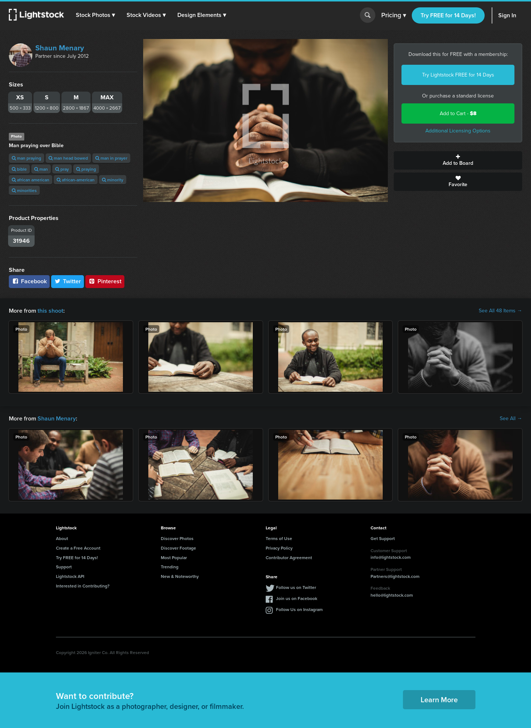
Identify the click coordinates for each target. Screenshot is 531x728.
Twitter (67, 281)
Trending (169, 567)
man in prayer (111, 158)
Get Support (383, 538)
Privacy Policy (279, 548)
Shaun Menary (59, 47)
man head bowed (68, 158)
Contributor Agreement (289, 557)
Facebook (29, 281)
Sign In (507, 15)
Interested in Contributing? (83, 586)
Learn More (439, 699)
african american (30, 180)
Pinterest (104, 281)
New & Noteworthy (180, 576)
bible (19, 169)
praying (86, 169)
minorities (24, 190)
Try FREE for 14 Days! (448, 15)
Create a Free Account (78, 548)
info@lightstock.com (391, 557)
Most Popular (174, 557)
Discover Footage (178, 548)
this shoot (50, 310)
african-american (76, 180)
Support (64, 567)
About (62, 538)
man (41, 169)
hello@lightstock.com (392, 595)
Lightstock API (70, 576)
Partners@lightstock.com (395, 576)
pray (62, 169)
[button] (95, 15)
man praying (26, 158)
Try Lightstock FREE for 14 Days (458, 75)
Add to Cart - (458, 113)
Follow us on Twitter (296, 587)
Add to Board (458, 160)
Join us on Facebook (296, 598)
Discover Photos (177, 538)
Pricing (393, 15)
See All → (511, 418)
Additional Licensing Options (458, 131)
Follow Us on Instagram (299, 609)
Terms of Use (279, 538)
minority (112, 180)
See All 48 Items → (500, 311)
